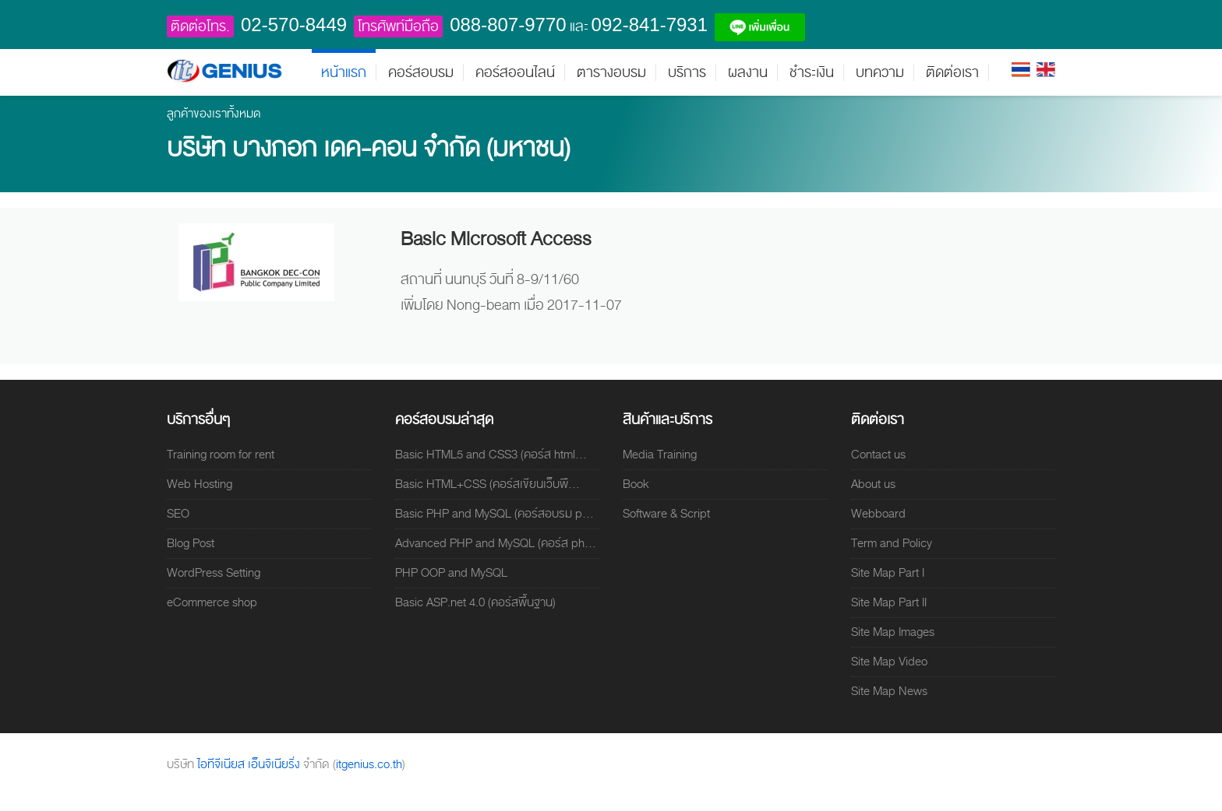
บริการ (687, 72)
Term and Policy (891, 543)
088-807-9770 (508, 24)
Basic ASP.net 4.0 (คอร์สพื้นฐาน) (475, 602)
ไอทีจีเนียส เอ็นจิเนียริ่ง (250, 764)
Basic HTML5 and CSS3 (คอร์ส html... (491, 454)
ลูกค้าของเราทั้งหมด (214, 113)
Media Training (660, 454)
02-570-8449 (294, 24)
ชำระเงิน (811, 72)
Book (636, 484)
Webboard (878, 513)
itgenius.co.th (369, 764)
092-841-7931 (650, 24)
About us (873, 484)
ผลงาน (748, 72)
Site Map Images (892, 632)
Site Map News (889, 691)
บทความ (880, 72)
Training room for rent (220, 454)
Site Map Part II (889, 602)
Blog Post (190, 543)
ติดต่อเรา (952, 72)
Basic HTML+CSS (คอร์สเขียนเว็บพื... (487, 484)
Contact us (878, 454)
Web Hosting (199, 484)
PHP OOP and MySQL (451, 572)
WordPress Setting (213, 572)
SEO (178, 513)
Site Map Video (889, 661)
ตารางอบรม (611, 72)
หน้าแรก (343, 72)
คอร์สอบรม (421, 72)
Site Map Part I (887, 572)
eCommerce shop (212, 602)
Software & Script (666, 513)
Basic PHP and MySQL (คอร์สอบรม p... (494, 513)
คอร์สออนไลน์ (515, 72)
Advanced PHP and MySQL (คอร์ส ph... (495, 543)
